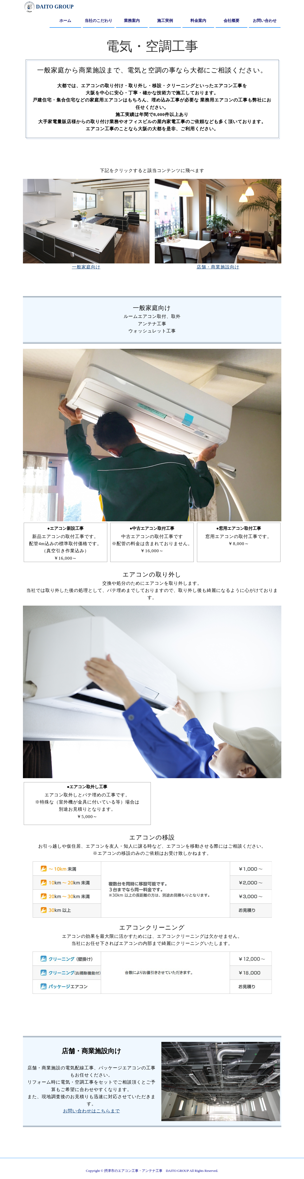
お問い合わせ (265, 20)
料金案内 (198, 20)
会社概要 (231, 20)
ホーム (65, 20)
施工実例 (165, 20)
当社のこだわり (98, 20)
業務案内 (132, 20)
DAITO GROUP (48, 7)
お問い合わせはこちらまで (91, 1110)
